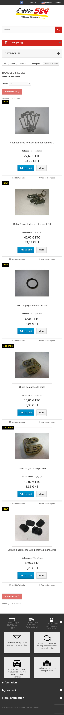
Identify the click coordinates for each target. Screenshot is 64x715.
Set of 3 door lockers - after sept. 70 (32, 224)
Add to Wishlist (18, 178)
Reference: (27, 151)
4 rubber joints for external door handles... (32, 142)
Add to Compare (48, 178)
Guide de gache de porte (32, 387)
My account (9, 690)
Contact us (32, 2)
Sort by (5, 83)
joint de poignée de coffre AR (32, 305)
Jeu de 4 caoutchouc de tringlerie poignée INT (32, 550)
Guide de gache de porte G (32, 468)
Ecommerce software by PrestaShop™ (24, 707)
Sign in (58, 2)
